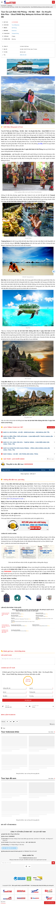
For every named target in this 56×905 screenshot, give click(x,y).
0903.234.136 (23, 55)
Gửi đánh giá (28, 700)
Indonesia (10, 5)
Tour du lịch (3, 5)
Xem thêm (50, 732)
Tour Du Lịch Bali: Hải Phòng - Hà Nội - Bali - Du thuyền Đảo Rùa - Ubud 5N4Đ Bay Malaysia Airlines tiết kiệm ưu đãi (27, 7)
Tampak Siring (15, 33)
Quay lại (52, 724)
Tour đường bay (15, 25)
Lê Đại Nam (16, 834)
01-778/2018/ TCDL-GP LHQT (29, 851)
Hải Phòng (14, 27)
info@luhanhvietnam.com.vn (29, 858)
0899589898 (28, 464)
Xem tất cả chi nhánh (9, 848)
